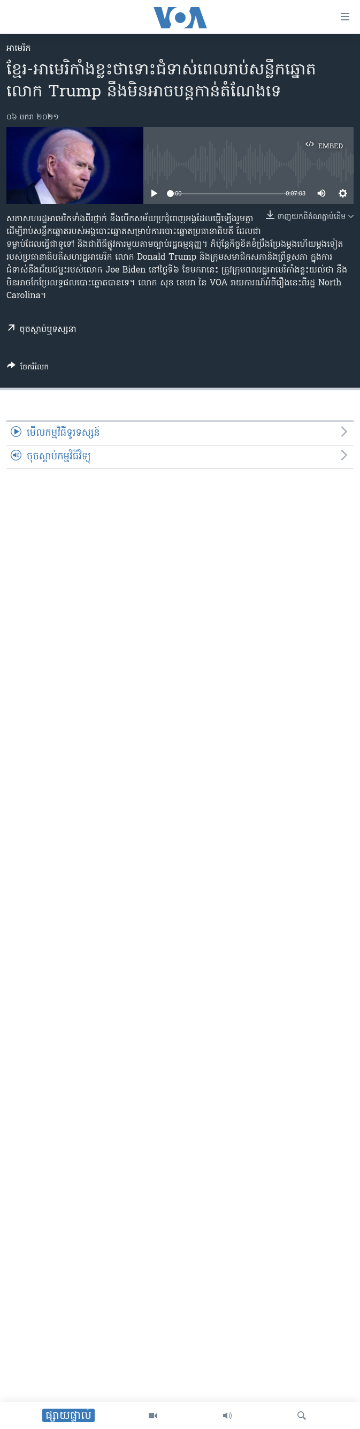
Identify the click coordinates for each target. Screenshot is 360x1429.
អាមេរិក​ (18, 48)
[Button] (28, 369)
